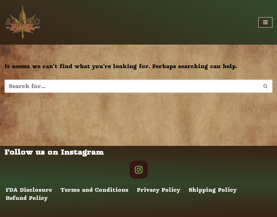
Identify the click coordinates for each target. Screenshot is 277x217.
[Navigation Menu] (265, 22)
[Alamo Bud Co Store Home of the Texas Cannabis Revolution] (23, 22)
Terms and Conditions (94, 190)
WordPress (78, 210)
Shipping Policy (213, 190)
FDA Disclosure (29, 190)
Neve (11, 210)
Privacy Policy (158, 190)
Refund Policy (27, 198)
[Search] (132, 86)
